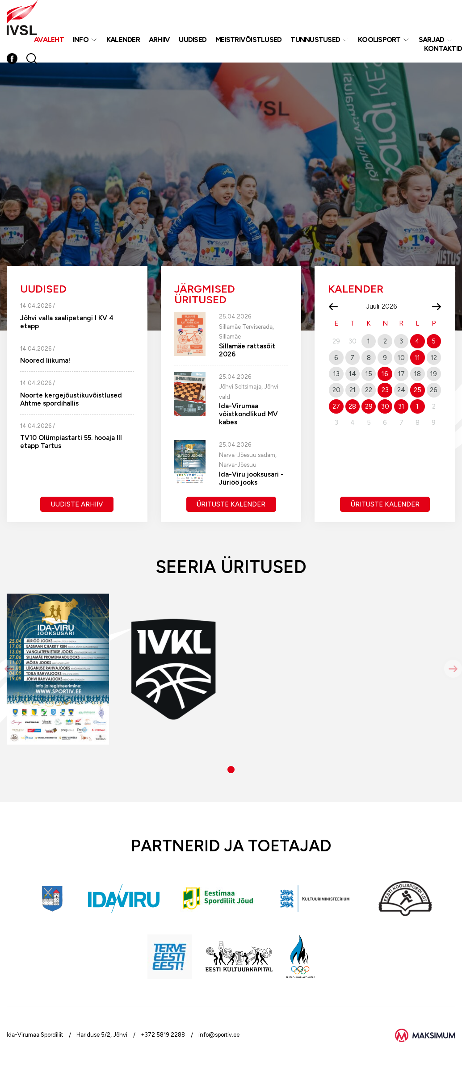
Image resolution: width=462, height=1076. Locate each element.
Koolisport (379, 39)
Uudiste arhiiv (77, 504)
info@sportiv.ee (218, 1034)
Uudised (192, 39)
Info (80, 39)
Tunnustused (315, 39)
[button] (231, 769)
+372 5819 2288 (163, 1034)
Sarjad (432, 39)
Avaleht (49, 39)
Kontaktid (443, 48)
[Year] (392, 306)
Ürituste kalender (231, 504)
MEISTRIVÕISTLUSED (248, 39)
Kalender (123, 39)
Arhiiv (159, 39)
